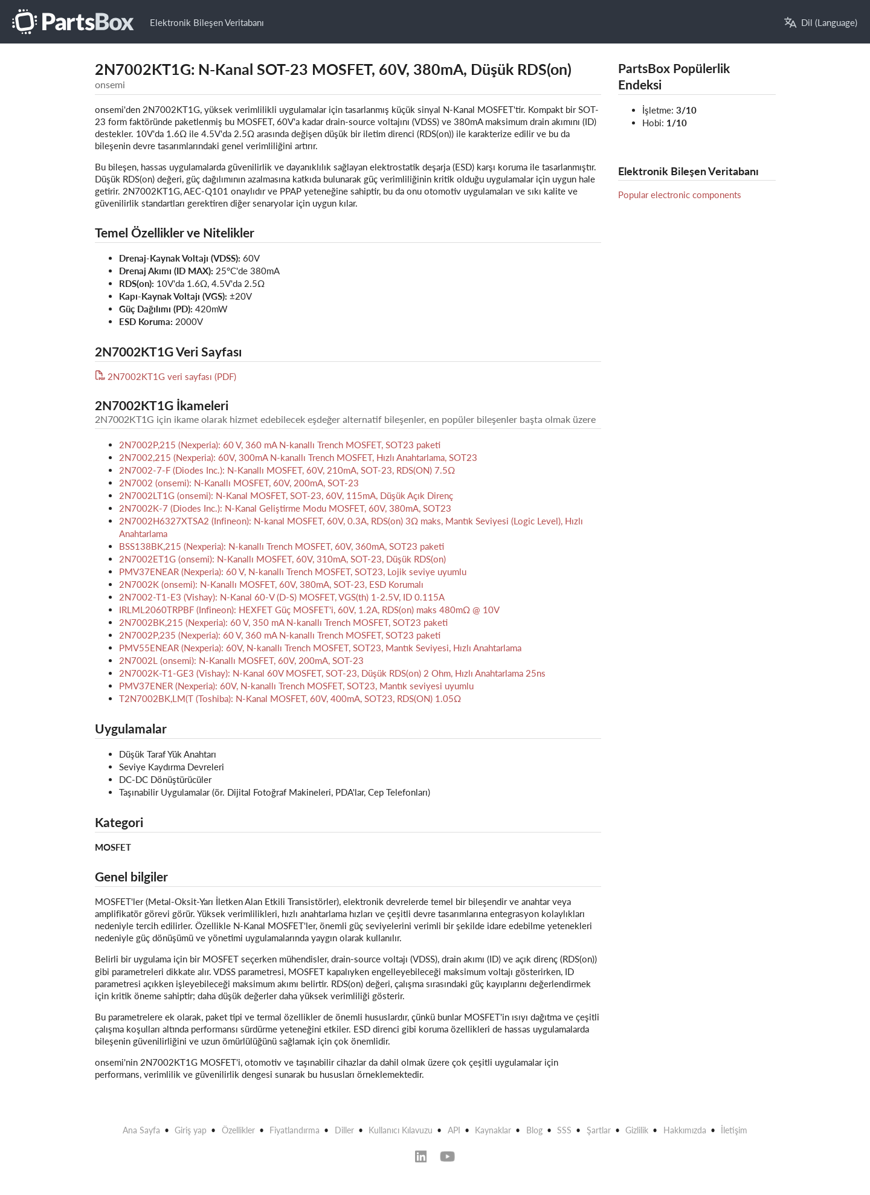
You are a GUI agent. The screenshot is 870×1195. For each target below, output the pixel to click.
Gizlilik (636, 1130)
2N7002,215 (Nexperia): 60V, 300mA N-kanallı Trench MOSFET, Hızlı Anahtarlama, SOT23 (298, 457)
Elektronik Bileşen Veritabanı (207, 22)
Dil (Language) (820, 22)
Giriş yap (191, 1130)
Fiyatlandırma (294, 1130)
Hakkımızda (684, 1130)
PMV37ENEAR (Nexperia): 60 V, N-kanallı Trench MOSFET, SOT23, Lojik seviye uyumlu (292, 571)
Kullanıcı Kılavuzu (401, 1130)
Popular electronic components (679, 194)
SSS (564, 1130)
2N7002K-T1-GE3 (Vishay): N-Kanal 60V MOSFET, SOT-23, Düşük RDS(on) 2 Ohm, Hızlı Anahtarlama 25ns (332, 673)
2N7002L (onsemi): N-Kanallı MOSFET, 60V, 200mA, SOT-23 (241, 660)
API (454, 1130)
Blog (534, 1130)
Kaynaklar (493, 1130)
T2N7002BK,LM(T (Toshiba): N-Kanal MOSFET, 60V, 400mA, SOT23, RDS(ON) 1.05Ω (290, 698)
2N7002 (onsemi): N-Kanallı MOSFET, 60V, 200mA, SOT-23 (239, 482)
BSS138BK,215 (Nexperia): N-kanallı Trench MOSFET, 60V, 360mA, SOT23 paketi (281, 546)
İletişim (734, 1130)
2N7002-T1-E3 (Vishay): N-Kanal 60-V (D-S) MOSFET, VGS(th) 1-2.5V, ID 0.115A (282, 596)
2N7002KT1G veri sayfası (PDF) (166, 376)
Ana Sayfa (141, 1130)
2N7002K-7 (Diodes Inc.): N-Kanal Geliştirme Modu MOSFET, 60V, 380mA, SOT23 (285, 508)
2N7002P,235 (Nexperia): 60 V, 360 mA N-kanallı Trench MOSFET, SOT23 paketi (279, 635)
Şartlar (599, 1130)
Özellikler (238, 1130)
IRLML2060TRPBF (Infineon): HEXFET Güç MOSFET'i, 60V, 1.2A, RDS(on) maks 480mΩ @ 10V (309, 609)
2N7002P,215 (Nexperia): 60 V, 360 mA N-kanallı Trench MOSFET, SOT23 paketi (279, 444)
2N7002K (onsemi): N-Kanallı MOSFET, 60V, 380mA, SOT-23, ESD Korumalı (271, 584)
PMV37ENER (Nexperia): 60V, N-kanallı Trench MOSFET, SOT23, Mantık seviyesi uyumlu (296, 685)
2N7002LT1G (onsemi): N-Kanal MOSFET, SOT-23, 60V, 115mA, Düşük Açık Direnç (286, 495)
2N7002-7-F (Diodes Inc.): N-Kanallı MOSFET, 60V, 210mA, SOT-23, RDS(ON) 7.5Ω (287, 470)
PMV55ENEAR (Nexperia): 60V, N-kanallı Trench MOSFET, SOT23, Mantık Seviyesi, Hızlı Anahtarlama (320, 647)
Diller (344, 1130)
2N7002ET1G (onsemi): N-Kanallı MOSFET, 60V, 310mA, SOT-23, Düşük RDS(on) (282, 558)
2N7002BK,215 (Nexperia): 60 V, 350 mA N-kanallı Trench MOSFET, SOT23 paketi (283, 622)
